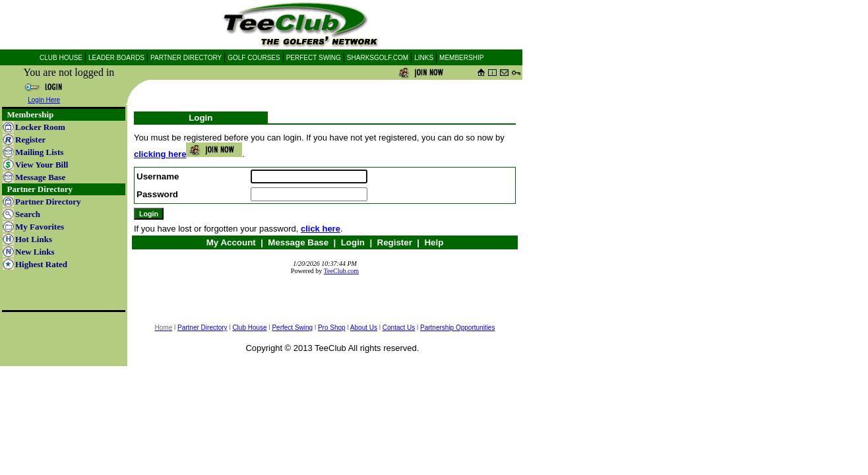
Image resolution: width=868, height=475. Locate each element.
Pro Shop (332, 327)
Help (433, 242)
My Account (231, 242)
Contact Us (399, 327)
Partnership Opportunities (457, 327)
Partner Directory (202, 327)
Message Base (298, 242)
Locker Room (40, 127)
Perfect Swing (292, 327)
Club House (249, 327)
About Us (363, 327)
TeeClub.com (341, 270)
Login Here (44, 100)
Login (353, 242)
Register (394, 242)
